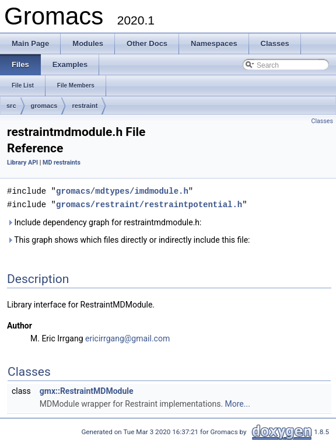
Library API (22, 162)
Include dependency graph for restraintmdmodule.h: (104, 221)
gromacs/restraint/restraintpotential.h (149, 203)
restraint (84, 105)
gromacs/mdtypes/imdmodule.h (122, 190)
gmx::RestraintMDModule (87, 389)
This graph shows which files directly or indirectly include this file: (128, 238)
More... (237, 402)
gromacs (44, 105)
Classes (322, 121)
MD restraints (61, 162)
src (11, 105)
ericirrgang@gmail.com (127, 337)
